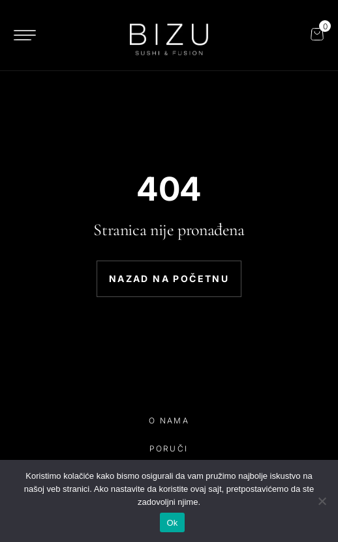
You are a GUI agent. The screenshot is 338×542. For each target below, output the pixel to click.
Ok (171, 523)
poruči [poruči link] (168, 448)
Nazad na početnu (169, 278)
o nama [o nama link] (169, 420)
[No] (321, 500)
